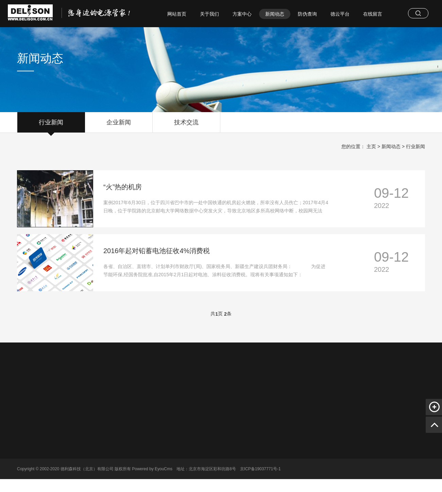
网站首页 (176, 14)
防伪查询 (307, 14)
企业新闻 (118, 126)
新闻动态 (274, 14)
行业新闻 (51, 126)
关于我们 (209, 14)
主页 (371, 146)
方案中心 (242, 14)
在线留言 (372, 14)
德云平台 (340, 14)
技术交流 (186, 126)
